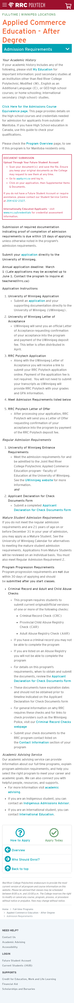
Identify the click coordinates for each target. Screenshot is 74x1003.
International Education (36, 813)
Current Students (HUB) (17, 965)
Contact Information (34, 742)
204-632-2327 (16, 200)
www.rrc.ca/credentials (17, 212)
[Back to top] (37, 868)
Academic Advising (13, 941)
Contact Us (9, 936)
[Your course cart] (68, 5)
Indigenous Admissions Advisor (46, 802)
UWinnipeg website (39, 479)
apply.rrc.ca (23, 178)
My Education (43, 69)
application (29, 254)
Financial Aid (10, 983)
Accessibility (10, 946)
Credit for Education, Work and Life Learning (29, 978)
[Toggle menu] (23, 5)
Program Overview (39, 143)
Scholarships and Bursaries (18, 988)
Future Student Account (16, 960)
